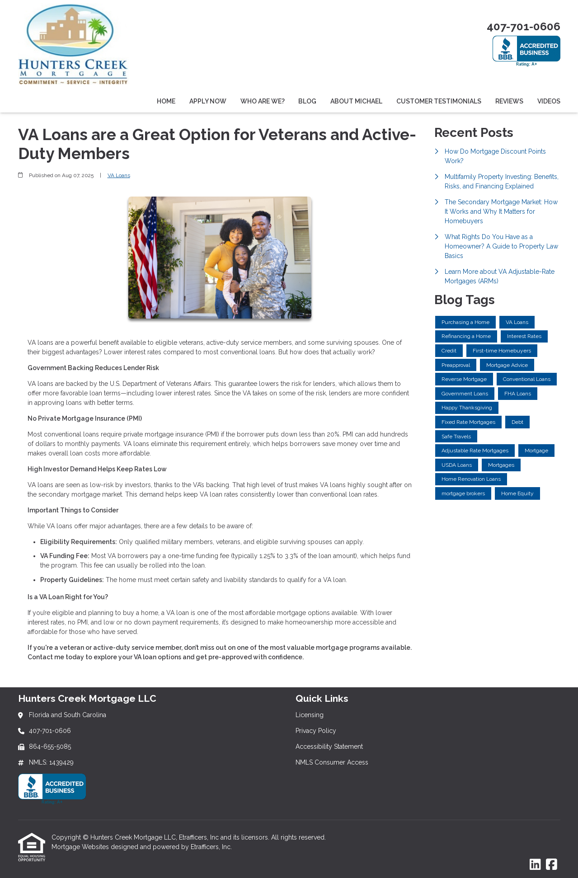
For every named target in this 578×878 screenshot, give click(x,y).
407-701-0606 (523, 26)
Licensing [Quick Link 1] (310, 714)
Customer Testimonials (438, 101)
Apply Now (207, 101)
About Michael (356, 101)
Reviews (509, 101)
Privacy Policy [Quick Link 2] (316, 730)
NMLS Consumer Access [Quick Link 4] (332, 762)
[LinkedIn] (535, 865)
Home (166, 101)
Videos (548, 101)
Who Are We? (262, 101)
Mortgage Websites (81, 846)
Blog (307, 101)
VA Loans (119, 175)
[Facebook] (551, 865)
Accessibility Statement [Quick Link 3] (329, 746)
